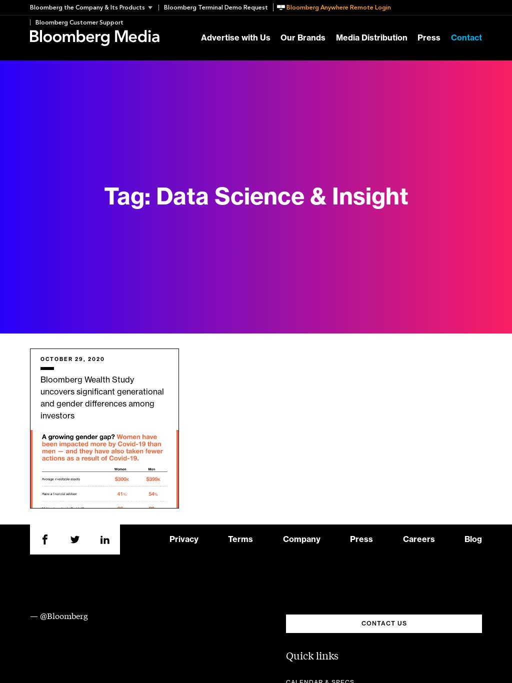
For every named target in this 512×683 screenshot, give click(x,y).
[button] (94, 7)
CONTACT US (384, 623)
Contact (466, 38)
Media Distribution (372, 38)
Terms (240, 540)
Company (301, 540)
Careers (419, 540)
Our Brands (303, 38)
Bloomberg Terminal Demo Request (216, 7)
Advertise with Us (235, 38)
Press (429, 38)
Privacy (184, 540)
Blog (473, 540)
